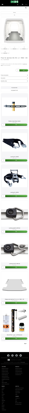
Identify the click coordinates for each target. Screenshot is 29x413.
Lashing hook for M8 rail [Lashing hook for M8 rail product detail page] (14, 263)
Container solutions (5, 377)
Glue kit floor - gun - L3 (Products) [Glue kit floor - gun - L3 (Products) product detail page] (14, 334)
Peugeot (3, 405)
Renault (3, 406)
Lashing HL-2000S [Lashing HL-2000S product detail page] (14, 156)
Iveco (3, 395)
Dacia (3, 389)
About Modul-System (18, 389)
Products (14, 12)
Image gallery (17, 392)
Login (26, 4)
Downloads (17, 391)
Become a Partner (18, 402)
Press (16, 401)
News (16, 394)
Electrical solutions (5, 373)
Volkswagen (4, 409)
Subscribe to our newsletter (14, 359)
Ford (2, 392)
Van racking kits (18, 374)
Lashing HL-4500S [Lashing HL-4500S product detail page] (14, 192)
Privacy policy (23, 362)
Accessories (14, 87)
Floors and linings (18, 371)
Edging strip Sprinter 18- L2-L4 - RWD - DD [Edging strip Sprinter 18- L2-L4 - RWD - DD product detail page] (14, 299)
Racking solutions (5, 368)
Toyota (3, 408)
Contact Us (17, 398)
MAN (2, 397)
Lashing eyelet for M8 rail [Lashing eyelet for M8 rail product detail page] (14, 228)
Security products (5, 374)
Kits (14, 15)
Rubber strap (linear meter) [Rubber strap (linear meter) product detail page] (14, 121)
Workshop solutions (5, 379)
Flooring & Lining (5, 371)
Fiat (2, 391)
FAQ (16, 399)
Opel (2, 403)
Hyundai (3, 394)
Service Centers (4, 382)
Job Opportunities (18, 404)
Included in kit (14, 90)
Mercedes (3, 400)
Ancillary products (5, 376)
